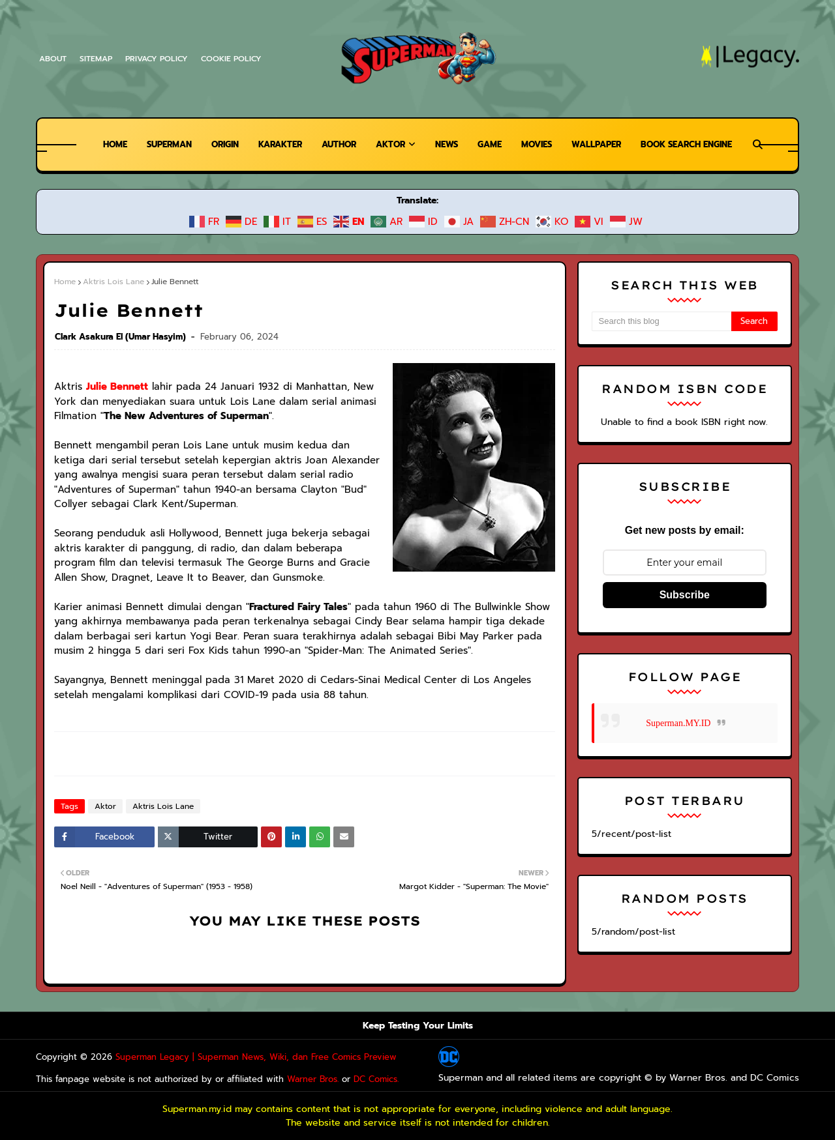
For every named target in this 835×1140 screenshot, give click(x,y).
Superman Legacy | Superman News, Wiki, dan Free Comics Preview (234, 1057)
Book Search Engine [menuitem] (697, 144)
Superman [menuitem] (157, 144)
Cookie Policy (235, 58)
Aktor (102, 806)
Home (64, 281)
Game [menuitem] (491, 144)
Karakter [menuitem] (274, 144)
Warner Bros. (280, 1079)
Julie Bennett (112, 386)
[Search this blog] (661, 321)
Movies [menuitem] (540, 144)
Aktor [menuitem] (389, 144)
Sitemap (96, 58)
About (52, 58)
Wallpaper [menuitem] (603, 144)
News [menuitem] (446, 144)
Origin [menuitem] (216, 144)
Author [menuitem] (336, 144)
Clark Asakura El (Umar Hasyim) (121, 337)
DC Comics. (339, 1079)
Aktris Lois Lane (110, 281)
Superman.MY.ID (678, 723)
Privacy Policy (159, 58)
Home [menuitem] (101, 144)
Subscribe (685, 594)
